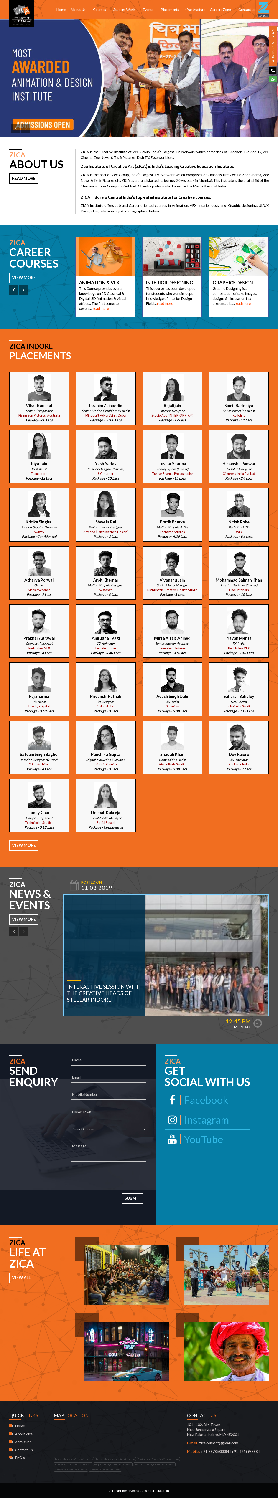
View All (21, 1277)
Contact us (246, 9)
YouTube (194, 1139)
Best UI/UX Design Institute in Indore (154, 1464)
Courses (101, 9)
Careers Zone (222, 9)
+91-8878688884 (215, 1451)
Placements (170, 9)
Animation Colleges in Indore (105, 1469)
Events (149, 9)
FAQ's (20, 1457)
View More (24, 277)
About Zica (24, 1434)
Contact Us (24, 1449)
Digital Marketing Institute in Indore (115, 1459)
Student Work (125, 9)
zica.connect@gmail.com (218, 1443)
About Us (80, 9)
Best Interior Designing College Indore (158, 1459)
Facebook (196, 1100)
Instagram (197, 1120)
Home (61, 9)
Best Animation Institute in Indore (73, 1464)
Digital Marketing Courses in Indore (74, 1459)
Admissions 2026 (273, 45)
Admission (23, 1442)
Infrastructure (194, 9)
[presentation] (108, 1177)
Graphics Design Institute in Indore (112, 1464)
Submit (132, 1198)
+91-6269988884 (246, 1451)
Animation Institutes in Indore (71, 1469)
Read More (24, 178)
